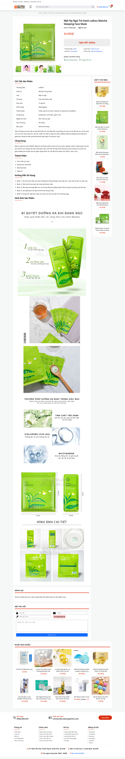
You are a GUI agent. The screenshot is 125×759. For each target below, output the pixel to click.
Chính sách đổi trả (44, 740)
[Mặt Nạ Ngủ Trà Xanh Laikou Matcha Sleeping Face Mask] (102, 117)
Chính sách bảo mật (44, 736)
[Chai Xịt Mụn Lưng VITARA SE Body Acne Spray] (24, 688)
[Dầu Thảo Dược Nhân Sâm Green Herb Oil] (62, 688)
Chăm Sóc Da (51, 13)
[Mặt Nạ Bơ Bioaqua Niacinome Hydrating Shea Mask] (102, 142)
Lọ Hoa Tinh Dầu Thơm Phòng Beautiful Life (43, 672)
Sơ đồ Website (18, 740)
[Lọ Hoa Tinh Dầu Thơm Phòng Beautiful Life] (43, 660)
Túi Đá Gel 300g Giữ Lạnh (24, 671)
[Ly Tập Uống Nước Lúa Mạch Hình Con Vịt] (62, 660)
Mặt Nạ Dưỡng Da (96, 51)
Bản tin (16, 738)
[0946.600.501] (103, 7)
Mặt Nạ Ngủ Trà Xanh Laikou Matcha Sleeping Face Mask (102, 129)
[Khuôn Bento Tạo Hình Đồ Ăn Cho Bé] (101, 688)
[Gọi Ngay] (21, 719)
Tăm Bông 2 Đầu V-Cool (81, 699)
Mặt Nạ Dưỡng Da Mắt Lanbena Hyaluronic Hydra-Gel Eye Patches (81, 673)
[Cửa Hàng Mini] (19, 7)
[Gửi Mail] (64, 719)
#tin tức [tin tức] (39, 1)
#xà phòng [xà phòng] (33, 1)
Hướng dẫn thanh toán (70, 736)
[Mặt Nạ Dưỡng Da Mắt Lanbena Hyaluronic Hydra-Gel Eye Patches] (82, 660)
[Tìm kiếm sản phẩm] (93, 6)
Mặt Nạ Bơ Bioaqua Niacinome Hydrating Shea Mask (102, 154)
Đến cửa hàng (18, 742)
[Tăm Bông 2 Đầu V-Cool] (82, 688)
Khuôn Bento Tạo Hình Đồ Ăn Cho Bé (100, 700)
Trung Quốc (73, 51)
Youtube (90, 742)
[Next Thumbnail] (61, 68)
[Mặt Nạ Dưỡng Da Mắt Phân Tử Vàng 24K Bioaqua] (102, 92)
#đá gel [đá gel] (15, 1)
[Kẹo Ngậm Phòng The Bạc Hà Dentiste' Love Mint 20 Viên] (43, 688)
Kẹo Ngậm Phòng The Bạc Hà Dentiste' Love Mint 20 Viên (43, 701)
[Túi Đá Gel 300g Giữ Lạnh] (24, 660)
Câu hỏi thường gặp (69, 740)
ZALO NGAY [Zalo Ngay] (105, 720)
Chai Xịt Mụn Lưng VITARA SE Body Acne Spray (24, 701)
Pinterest (90, 738)
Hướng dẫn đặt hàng (69, 734)
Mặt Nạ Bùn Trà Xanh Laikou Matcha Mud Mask (102, 230)
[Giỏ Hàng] (110, 7)
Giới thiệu (17, 734)
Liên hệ (16, 736)
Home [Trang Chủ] (40, 13)
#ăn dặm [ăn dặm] (20, 1)
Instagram (91, 740)
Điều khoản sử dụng (45, 734)
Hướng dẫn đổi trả (68, 738)
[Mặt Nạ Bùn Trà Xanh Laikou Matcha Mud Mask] (102, 218)
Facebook (91, 734)
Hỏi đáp (65, 742)
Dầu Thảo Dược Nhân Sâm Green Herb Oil (62, 700)
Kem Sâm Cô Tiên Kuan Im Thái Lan (102, 179)
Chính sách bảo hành (45, 742)
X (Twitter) (91, 736)
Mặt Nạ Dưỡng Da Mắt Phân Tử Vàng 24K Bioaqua (102, 104)
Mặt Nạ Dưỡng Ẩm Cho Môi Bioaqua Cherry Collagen (102, 205)
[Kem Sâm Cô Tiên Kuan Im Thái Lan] (102, 168)
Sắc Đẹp (45, 13)
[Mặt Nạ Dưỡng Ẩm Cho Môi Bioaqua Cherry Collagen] (102, 193)
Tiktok (90, 745)
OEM (74, 49)
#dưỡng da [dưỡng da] (27, 1)
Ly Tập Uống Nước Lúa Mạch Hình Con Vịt (62, 672)
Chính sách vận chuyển (45, 738)
